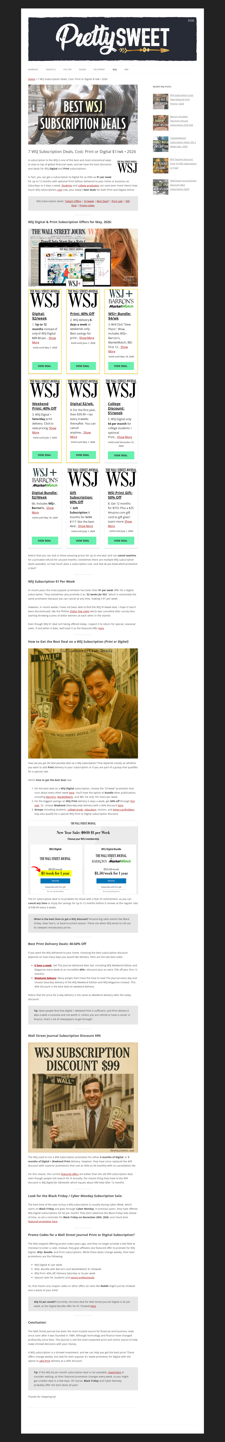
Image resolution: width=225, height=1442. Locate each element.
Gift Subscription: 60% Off (81, 497)
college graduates (88, 185)
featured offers (70, 1174)
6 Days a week (43, 965)
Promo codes (87, 205)
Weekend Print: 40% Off (44, 406)
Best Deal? (103, 201)
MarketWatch (65, 797)
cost (59, 189)
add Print (44, 1361)
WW (126, 69)
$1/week (89, 201)
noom (82, 69)
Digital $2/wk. (82, 403)
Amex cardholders (123, 809)
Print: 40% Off (82, 313)
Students (67, 185)
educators (90, 809)
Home (31, 79)
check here (114, 1372)
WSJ (115, 69)
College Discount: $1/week (116, 408)
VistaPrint (99, 69)
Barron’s (33, 69)
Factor (67, 69)
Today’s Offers (73, 201)
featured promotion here (42, 1221)
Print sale (117, 201)
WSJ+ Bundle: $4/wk (119, 316)
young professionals (82, 1277)
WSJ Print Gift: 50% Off (120, 495)
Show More (86, 338)
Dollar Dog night (79, 611)
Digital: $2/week (39, 316)
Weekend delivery (45, 978)
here (101, 628)
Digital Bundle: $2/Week (44, 495)
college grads (75, 809)
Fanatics (51, 69)
